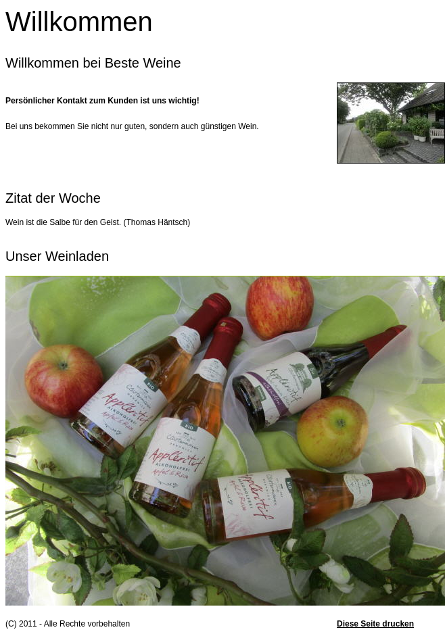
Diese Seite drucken (375, 624)
